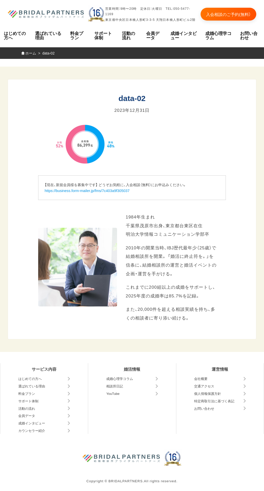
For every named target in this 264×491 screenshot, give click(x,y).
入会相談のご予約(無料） (228, 14)
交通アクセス (204, 386)
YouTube (112, 393)
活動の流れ (128, 35)
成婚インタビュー (183, 35)
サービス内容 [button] (44, 369)
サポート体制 (103, 35)
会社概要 (201, 378)
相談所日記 (114, 386)
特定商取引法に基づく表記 (214, 400)
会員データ (152, 35)
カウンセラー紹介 (31, 430)
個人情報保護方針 (207, 393)
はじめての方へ (15, 35)
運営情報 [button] (220, 369)
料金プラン (76, 35)
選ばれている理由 (48, 35)
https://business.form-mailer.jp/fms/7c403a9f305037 (87, 190)
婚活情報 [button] (132, 369)
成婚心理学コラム (218, 35)
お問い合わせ (204, 408)
